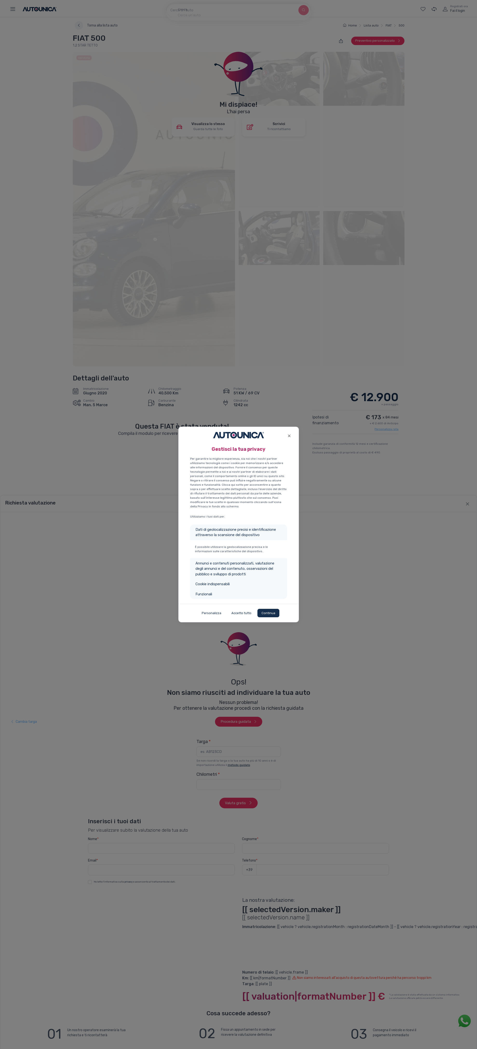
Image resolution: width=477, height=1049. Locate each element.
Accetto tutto (241, 613)
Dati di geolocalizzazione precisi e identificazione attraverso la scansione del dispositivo (235, 532)
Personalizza (211, 613)
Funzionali (203, 594)
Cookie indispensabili (212, 584)
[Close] (289, 435)
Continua (268, 613)
